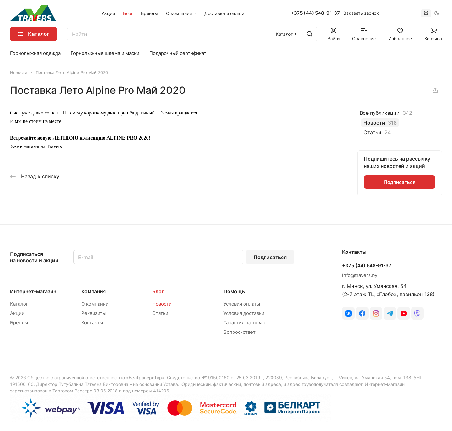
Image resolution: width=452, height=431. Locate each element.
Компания (93, 291)
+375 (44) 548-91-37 (315, 13)
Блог (158, 291)
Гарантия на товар (244, 323)
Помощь (234, 291)
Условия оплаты (241, 304)
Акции (17, 313)
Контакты (92, 323)
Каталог (19, 304)
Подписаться (270, 257)
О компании (95, 304)
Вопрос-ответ (239, 332)
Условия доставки (243, 313)
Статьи (160, 313)
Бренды (19, 323)
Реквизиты (93, 313)
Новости (162, 304)
